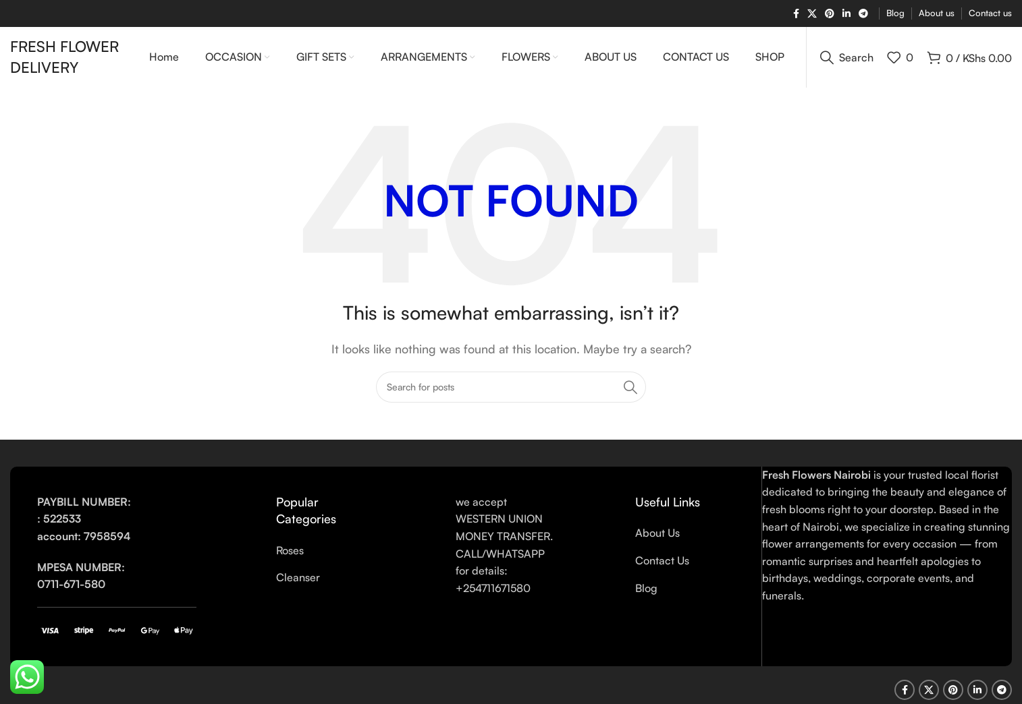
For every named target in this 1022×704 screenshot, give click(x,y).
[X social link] (812, 14)
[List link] (325, 551)
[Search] (846, 57)
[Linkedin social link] (846, 14)
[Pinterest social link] (829, 14)
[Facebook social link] (796, 14)
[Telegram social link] (863, 14)
